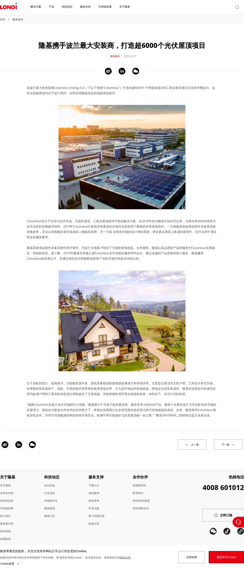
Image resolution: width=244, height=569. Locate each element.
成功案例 (93, 489)
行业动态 (49, 489)
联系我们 (138, 489)
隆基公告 (49, 512)
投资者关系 (6, 519)
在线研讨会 (51, 496)
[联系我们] (238, 522)
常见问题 (93, 504)
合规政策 (5, 535)
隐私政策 (125, 557)
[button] (208, 7)
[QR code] (213, 541)
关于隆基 (5, 481)
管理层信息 (6, 496)
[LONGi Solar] (8, 7)
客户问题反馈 (96, 512)
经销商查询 (139, 481)
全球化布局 (6, 489)
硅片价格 (49, 481)
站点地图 (5, 542)
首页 (2, 19)
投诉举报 (5, 527)
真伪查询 (93, 496)
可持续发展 (6, 504)
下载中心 (93, 481)
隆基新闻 (17, 19)
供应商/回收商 (141, 496)
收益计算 (93, 519)
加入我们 (5, 512)
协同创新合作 (141, 504)
